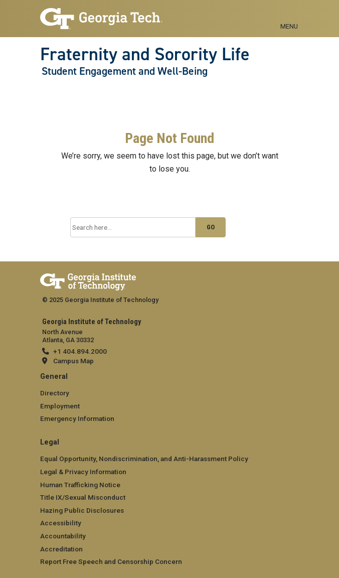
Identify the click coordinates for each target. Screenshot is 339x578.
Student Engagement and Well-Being (125, 71)
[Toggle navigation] (289, 15)
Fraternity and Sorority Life (145, 54)
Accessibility (60, 523)
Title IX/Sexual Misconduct (82, 497)
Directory (54, 393)
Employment (60, 406)
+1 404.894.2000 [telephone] (80, 351)
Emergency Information (77, 418)
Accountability (63, 536)
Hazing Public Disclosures (82, 510)
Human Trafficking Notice (80, 485)
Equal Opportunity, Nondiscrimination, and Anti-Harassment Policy (144, 459)
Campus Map (73, 361)
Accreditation (61, 549)
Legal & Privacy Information (83, 472)
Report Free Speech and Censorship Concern (111, 561)
